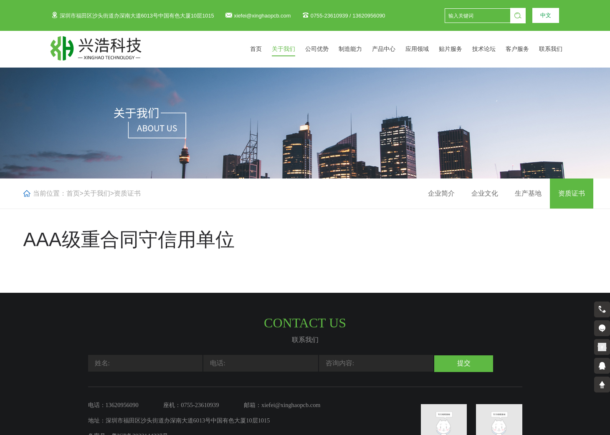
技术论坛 (493, 49)
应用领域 (426, 49)
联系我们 (560, 49)
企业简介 (441, 193)
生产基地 (528, 193)
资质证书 (127, 193)
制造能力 (359, 49)
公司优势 (326, 49)
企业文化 (484, 193)
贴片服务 (459, 49)
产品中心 (393, 49)
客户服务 (526, 49)
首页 (265, 49)
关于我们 (292, 49)
